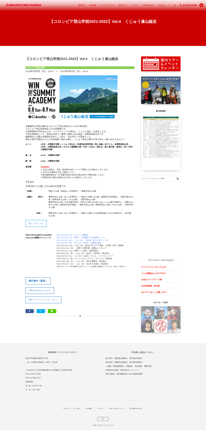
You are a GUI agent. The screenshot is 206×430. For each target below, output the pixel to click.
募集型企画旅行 (121, 358)
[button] (201, 5)
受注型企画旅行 (135, 358)
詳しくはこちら (36, 223)
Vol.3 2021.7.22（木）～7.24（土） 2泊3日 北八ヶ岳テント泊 (82, 240)
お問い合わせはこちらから (40, 290)
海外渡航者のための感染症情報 (129, 374)
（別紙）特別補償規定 (114, 366)
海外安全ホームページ (129, 370)
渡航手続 (147, 366)
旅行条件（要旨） (38, 280)
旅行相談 (138, 366)
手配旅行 (129, 366)
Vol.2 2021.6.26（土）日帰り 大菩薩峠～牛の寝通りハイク (80, 238)
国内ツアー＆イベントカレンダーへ (43, 300)
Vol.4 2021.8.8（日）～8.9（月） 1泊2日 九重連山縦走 (78, 243)
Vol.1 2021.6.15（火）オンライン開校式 (72, 235)
